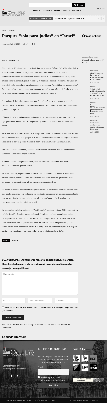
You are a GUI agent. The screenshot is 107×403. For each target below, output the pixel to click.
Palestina (11, 30)
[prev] (98, 18)
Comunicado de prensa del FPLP (69, 18)
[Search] (78, 5)
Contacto (94, 400)
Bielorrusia (94, 119)
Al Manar (15, 240)
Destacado (85, 57)
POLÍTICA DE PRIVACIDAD (45, 400)
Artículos (93, 85)
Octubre (15, 60)
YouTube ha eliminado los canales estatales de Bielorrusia (97, 124)
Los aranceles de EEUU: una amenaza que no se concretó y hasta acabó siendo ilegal (97, 108)
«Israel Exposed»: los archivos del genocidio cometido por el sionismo (97, 76)
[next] (103, 18)
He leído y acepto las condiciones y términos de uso (51, 378)
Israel (4, 30)
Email (40, 367)
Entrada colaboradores (79, 400)
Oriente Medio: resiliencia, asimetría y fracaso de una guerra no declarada (97, 91)
